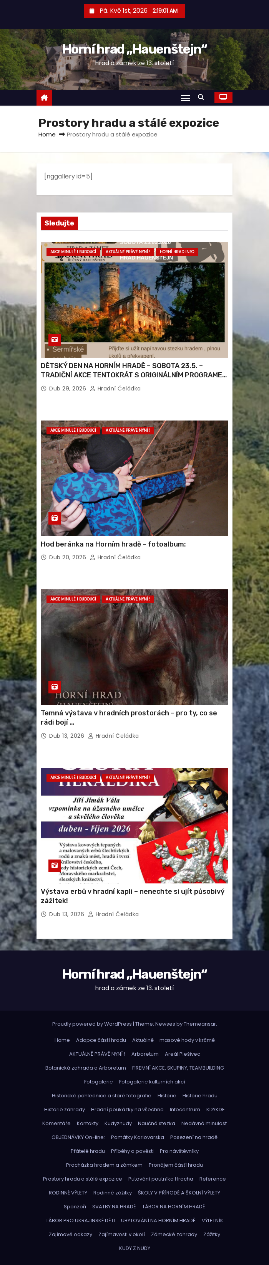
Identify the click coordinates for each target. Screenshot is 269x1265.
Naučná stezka (156, 1123)
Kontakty (87, 1123)
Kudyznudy (118, 1123)
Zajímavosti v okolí (121, 1234)
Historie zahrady (64, 1109)
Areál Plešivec (182, 1054)
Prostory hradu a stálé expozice (82, 1179)
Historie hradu (200, 1095)
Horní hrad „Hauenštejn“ (134, 49)
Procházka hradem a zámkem (104, 1165)
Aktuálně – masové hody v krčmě (173, 1040)
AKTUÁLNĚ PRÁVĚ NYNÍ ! (97, 1054)
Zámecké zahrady (174, 1234)
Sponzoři (75, 1206)
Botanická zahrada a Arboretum (85, 1068)
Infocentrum (185, 1109)
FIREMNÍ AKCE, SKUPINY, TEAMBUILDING (178, 1068)
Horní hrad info (177, 252)
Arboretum (145, 1054)
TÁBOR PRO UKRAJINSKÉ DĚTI (80, 1220)
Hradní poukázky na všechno (127, 1109)
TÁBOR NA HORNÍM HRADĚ (173, 1206)
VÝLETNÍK (212, 1220)
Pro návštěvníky (179, 1151)
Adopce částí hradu (101, 1040)
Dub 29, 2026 (68, 388)
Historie (167, 1095)
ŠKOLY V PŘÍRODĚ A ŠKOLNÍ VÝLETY (179, 1192)
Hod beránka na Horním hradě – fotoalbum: (113, 544)
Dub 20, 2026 (68, 557)
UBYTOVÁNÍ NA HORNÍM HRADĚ (158, 1220)
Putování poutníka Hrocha (160, 1179)
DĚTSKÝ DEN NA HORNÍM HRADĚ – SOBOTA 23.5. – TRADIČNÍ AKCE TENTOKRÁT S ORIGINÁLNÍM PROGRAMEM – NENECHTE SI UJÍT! (134, 375)
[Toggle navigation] (185, 98)
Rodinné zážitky (112, 1192)
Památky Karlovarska (137, 1137)
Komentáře (56, 1123)
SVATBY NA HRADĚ (114, 1206)
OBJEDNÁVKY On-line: (78, 1137)
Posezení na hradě (194, 1137)
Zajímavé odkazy (70, 1234)
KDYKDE (215, 1109)
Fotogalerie (98, 1081)
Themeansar (200, 1024)
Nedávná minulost (204, 1123)
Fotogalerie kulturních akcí (152, 1081)
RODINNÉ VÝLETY (68, 1192)
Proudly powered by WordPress (92, 1024)
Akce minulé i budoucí (73, 252)
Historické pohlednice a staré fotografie (101, 1095)
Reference (212, 1179)
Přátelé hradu (88, 1151)
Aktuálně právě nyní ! (128, 252)
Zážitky (211, 1234)
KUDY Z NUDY (134, 1248)
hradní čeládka (115, 388)
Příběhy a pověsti (132, 1151)
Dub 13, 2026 (67, 736)
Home (47, 134)
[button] (203, 97)
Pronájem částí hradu (176, 1165)
